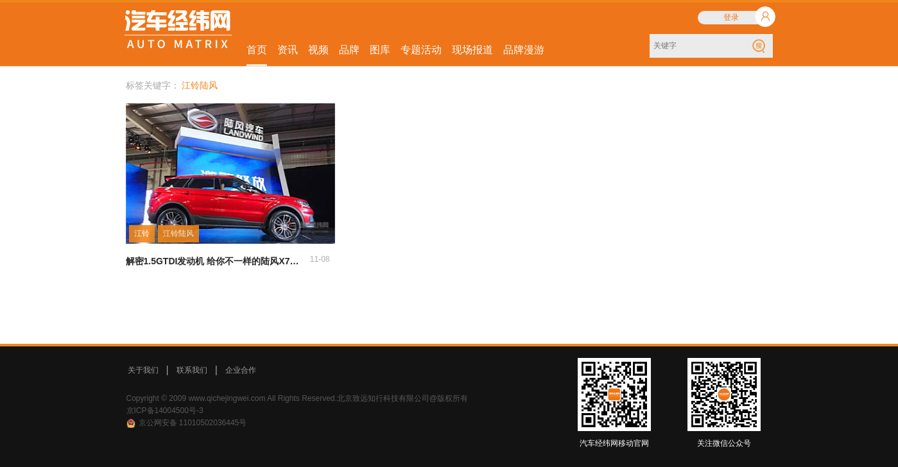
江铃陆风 (178, 233)
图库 (380, 49)
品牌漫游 (523, 49)
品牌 (349, 49)
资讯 (287, 49)
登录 (731, 17)
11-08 (320, 259)
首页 (256, 49)
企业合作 (240, 370)
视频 (318, 49)
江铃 (142, 233)
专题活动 (421, 49)
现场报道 (472, 49)
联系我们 (192, 370)
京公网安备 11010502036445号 (193, 422)
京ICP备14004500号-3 (164, 410)
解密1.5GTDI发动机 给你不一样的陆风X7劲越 (217, 261)
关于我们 (143, 370)
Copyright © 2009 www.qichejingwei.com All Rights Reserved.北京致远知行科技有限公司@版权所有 (297, 398)
